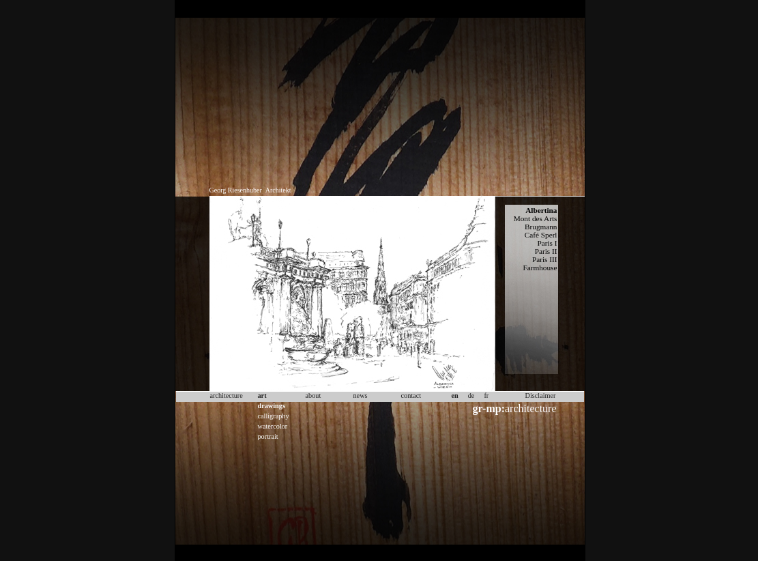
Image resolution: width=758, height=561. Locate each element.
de (471, 395)
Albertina (541, 210)
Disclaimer (540, 395)
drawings (271, 405)
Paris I (547, 243)
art (262, 395)
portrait (268, 436)
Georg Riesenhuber (235, 190)
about (313, 395)
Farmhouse (540, 267)
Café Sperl (541, 235)
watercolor (273, 426)
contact (411, 395)
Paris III (544, 259)
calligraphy (273, 416)
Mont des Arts (535, 218)
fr (486, 395)
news (360, 395)
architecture (515, 408)
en (455, 395)
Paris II (546, 251)
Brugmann (541, 226)
